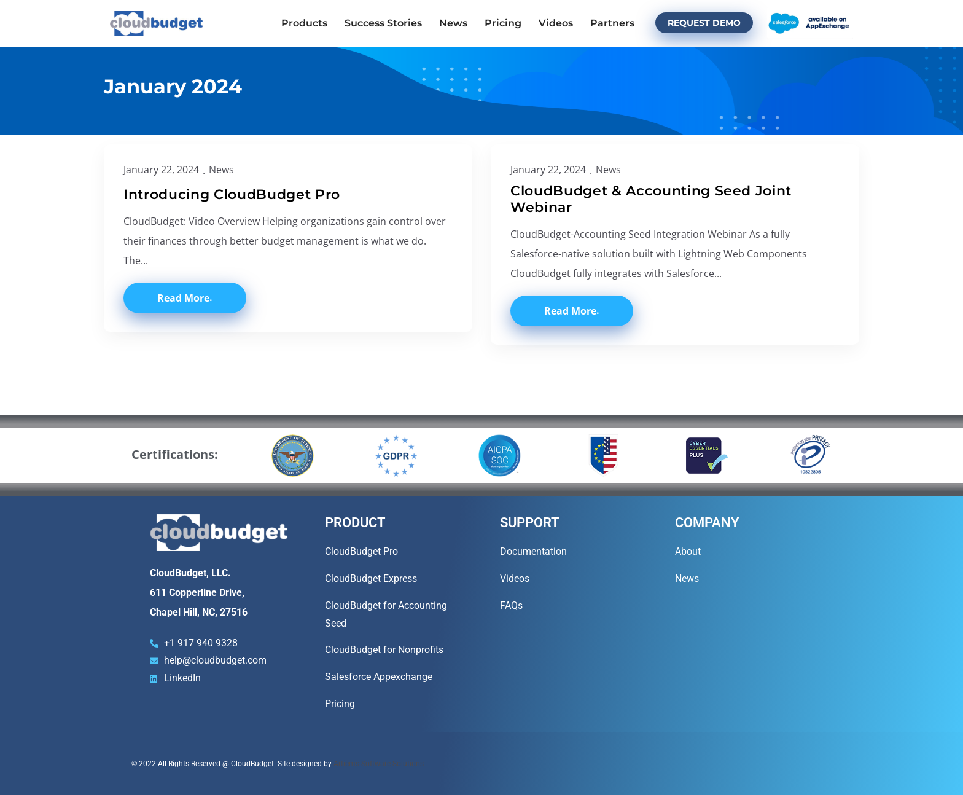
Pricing (503, 23)
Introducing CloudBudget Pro (231, 194)
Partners (612, 23)
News (453, 23)
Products (304, 23)
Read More (183, 298)
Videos (556, 23)
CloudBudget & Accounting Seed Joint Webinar (651, 199)
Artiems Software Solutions (378, 763)
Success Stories (383, 23)
